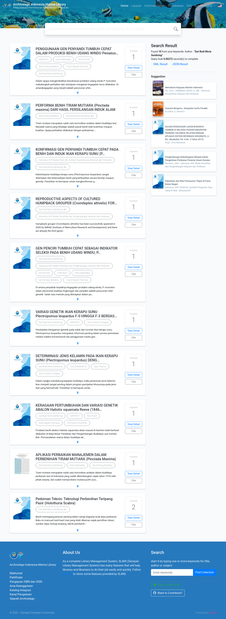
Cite (133, 74)
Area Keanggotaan (21, 586)
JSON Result (180, 64)
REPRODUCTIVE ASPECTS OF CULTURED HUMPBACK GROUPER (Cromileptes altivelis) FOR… (76, 201)
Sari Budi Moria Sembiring (51, 73)
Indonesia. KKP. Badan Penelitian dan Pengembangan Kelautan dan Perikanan (74, 216)
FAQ (189, 5)
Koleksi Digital (204, 5)
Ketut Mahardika (63, 59)
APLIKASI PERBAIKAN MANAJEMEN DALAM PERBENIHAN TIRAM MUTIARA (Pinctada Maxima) (76, 457)
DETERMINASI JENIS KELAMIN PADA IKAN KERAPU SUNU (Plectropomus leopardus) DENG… (77, 358)
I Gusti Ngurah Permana (77, 66)
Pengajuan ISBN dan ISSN (26, 581)
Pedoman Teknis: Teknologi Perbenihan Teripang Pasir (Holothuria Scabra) (74, 501)
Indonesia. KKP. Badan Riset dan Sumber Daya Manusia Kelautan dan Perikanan (75, 160)
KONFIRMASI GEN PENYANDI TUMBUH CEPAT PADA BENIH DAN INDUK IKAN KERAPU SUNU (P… (77, 151)
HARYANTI (44, 59)
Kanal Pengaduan (21, 594)
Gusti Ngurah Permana (49, 423)
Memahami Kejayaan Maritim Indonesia (184, 87)
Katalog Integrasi (20, 590)
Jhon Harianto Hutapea (97, 322)
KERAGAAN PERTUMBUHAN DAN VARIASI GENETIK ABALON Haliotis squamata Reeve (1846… (77, 407)
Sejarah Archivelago (22, 598)
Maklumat (16, 573)
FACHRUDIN (84, 59)
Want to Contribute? (167, 593)
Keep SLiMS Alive (166, 585)
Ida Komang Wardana (49, 66)
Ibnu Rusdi (92, 416)
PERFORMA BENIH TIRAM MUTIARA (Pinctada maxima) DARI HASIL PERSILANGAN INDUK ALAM (75, 107)
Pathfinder (16, 577)
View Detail (133, 67)
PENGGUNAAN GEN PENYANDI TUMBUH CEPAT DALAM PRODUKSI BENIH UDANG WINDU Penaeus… (77, 51)
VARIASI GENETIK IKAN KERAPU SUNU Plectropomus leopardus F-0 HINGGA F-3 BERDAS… (76, 314)
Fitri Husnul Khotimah (77, 423)
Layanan (136, 5)
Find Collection (204, 572)
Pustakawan (176, 5)
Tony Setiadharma (78, 366)
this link (67, 574)
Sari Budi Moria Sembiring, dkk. (80, 116)
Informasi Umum (154, 5)
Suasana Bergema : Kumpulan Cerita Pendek (186, 108)
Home (124, 5)
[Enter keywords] (172, 572)
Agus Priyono (100, 366)
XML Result (160, 64)
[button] (78, 92)
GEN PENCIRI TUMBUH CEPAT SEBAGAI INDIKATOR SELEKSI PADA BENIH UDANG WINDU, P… (77, 250)
